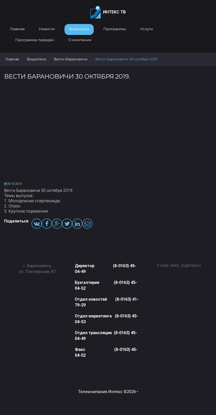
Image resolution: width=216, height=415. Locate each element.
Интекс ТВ (108, 12)
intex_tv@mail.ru (185, 263)
